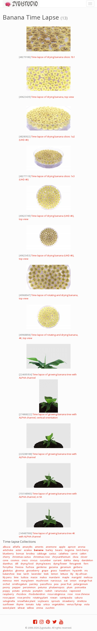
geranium (65, 567)
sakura (78, 597)
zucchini (49, 607)
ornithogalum (19, 584)
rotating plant (40, 597)
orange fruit (85, 580)
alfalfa (16, 546)
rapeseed (75, 590)
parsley (33, 584)
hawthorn (64, 570)
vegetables (58, 604)
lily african (81, 573)
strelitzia (82, 601)
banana (38, 550)
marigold (76, 577)
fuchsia (30, 567)
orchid (6, 584)
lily (71, 573)
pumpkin (38, 590)
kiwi (19, 573)
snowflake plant (26, 601)
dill (16, 563)
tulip (38, 604)
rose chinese (82, 594)
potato (16, 590)
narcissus (56, 580)
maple (65, 577)
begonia (69, 550)
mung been (27, 580)
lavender (36, 573)
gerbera (77, 567)
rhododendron (37, 594)
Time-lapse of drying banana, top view (52, 96)
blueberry (8, 553)
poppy (6, 590)
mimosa (7, 580)
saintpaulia (66, 597)
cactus (52, 553)
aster (18, 550)
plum (69, 587)
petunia (42, 587)
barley (49, 550)
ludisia (24, 577)
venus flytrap (74, 604)
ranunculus (61, 590)
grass (54, 570)
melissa (88, 577)
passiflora (46, 584)
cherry (6, 556)
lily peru (7, 577)
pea (56, 584)
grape (45, 570)
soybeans (43, 601)
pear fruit (66, 584)
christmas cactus (21, 556)
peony (6, 587)
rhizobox (21, 594)
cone (5, 560)
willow (30, 607)
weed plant (9, 607)
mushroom (42, 580)
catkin (83, 553)
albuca (6, 546)
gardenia (41, 567)
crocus (33, 560)
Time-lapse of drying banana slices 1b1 (53, 57)
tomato (30, 604)
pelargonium (81, 584)
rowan (53, 597)
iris (86, 570)
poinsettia (80, 587)
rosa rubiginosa (56, 594)
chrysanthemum (61, 556)
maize (34, 577)
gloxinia (19, 570)
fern (86, 563)
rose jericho (23, 597)
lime (16, 577)
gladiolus (8, 570)
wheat (21, 607)
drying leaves (43, 563)
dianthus (8, 563)
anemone (51, 546)
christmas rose (41, 556)
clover (84, 556)
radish (48, 590)
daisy (76, 560)
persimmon (29, 587)
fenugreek (75, 563)
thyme (20, 604)
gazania (53, 567)
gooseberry (32, 570)
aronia (81, 546)
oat (66, 580)
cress (25, 560)
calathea (63, 553)
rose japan (9, 597)
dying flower (60, 563)
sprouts (55, 601)
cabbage (42, 553)
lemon (54, 573)
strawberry (68, 601)
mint (16, 580)
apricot (72, 546)
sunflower (8, 604)
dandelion (87, 560)
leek (46, 573)
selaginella (9, 601)
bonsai (20, 553)
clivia (75, 556)
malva (43, 577)
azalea (28, 550)
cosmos (15, 560)
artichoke (8, 550)
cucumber (45, 560)
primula (26, 590)
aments (39, 546)
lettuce (64, 573)
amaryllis (27, 546)
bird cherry (82, 550)
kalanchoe (9, 573)
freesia (19, 567)
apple (62, 546)
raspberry (8, 594)
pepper (16, 587)
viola (86, 604)
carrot (74, 553)
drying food (27, 563)
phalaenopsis (56, 587)
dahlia (67, 560)
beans (58, 550)
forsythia (8, 567)
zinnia (39, 607)
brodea (30, 553)
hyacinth (77, 570)
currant (57, 560)
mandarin (54, 577)
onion (73, 580)
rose (70, 594)
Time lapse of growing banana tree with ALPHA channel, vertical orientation (48, 416)
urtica (46, 604)
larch (26, 573)
